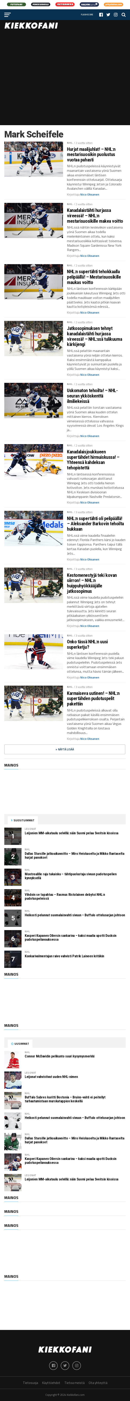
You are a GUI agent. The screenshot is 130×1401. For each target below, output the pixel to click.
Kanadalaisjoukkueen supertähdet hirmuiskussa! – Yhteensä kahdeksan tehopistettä (93, 459)
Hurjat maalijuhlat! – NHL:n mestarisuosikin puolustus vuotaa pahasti (91, 155)
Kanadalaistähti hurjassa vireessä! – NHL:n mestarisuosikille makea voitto (95, 216)
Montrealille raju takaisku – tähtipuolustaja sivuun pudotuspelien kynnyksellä (71, 876)
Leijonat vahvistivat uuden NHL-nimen (51, 1077)
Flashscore (87, 14)
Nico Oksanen (89, 194)
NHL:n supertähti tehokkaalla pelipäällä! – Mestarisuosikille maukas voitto (94, 277)
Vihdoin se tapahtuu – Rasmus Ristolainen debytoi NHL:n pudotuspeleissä (65, 897)
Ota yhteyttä (98, 1382)
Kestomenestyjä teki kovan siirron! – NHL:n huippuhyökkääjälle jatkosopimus (92, 583)
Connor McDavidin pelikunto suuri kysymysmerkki (59, 1056)
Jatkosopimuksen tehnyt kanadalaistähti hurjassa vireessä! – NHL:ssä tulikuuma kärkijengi (94, 336)
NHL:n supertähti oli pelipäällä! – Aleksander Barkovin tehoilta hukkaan (95, 524)
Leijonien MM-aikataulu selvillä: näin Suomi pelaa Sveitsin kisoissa (71, 833)
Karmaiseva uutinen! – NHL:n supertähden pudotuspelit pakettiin (93, 699)
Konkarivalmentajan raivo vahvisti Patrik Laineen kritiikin (64, 956)
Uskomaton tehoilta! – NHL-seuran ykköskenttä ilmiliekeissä (92, 396)
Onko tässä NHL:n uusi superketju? (87, 644)
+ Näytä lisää (65, 749)
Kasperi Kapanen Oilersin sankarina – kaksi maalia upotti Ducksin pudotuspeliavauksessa (70, 938)
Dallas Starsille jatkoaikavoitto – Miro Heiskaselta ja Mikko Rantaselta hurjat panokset (74, 856)
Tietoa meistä (74, 1382)
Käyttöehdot (51, 1382)
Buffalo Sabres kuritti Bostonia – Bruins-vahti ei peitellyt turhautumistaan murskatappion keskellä (65, 1099)
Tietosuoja (30, 1382)
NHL (70, 143)
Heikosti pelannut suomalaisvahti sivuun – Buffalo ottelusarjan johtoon (75, 915)
